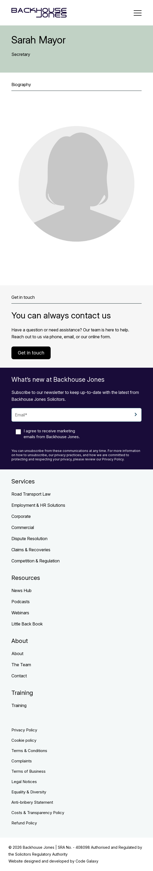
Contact (19, 675)
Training (19, 705)
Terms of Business (28, 771)
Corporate (21, 516)
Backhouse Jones (38, 847)
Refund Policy (24, 822)
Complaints (21, 760)
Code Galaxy (87, 861)
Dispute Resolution (29, 538)
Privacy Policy (24, 729)
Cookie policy (23, 740)
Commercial (22, 527)
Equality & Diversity (28, 791)
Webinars (20, 612)
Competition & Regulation (35, 560)
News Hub (21, 590)
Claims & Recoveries (30, 549)
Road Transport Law (31, 494)
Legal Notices (24, 781)
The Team (21, 664)
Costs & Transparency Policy (37, 812)
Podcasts (20, 601)
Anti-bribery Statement (32, 802)
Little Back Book (27, 623)
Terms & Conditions (29, 750)
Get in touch (31, 352)
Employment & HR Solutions (38, 505)
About (17, 653)
